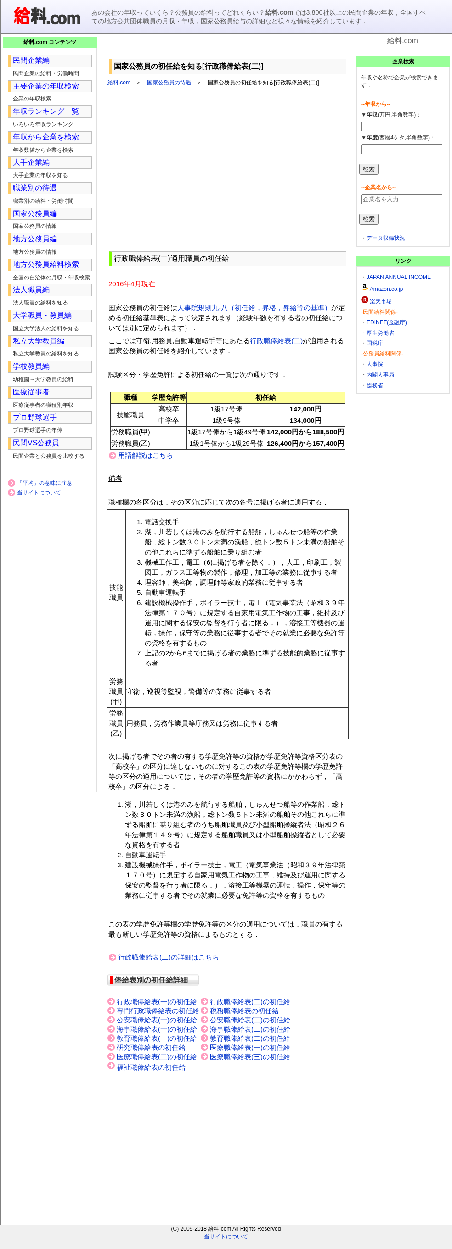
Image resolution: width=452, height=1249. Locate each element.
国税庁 (375, 343)
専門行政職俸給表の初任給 (158, 1011)
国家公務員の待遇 (169, 82)
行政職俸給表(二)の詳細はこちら (168, 957)
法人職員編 (31, 290)
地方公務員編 (35, 239)
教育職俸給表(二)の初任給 (250, 1038)
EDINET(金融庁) (387, 322)
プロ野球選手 (35, 417)
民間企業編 (31, 60)
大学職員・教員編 (42, 315)
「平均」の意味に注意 (44, 483)
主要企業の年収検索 (46, 86)
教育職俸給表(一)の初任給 (157, 1038)
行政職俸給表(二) (276, 340)
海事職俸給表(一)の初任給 (157, 1029)
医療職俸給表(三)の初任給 (250, 1056)
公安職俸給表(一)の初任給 (157, 1020)
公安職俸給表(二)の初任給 (250, 1020)
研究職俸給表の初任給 (151, 1047)
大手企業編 (31, 162)
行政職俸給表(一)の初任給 (157, 1001)
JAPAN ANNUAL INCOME (399, 277)
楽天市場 (381, 301)
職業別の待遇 (35, 188)
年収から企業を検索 (46, 137)
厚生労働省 (380, 333)
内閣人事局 (380, 375)
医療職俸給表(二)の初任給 (157, 1056)
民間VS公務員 (36, 443)
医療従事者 (31, 392)
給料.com (118, 82)
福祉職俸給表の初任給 (151, 1067)
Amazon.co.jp (386, 289)
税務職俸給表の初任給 (244, 1011)
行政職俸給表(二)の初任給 (250, 1001)
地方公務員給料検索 (46, 264)
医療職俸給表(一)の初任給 (250, 1047)
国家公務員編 (35, 213)
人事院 (375, 364)
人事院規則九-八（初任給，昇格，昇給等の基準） (254, 307)
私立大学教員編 (38, 341)
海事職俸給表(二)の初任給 (250, 1029)
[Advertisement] (227, 50)
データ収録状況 (386, 238)
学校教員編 (31, 366)
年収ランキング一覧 (46, 111)
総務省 (375, 385)
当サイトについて (39, 492)
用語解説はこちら (145, 455)
